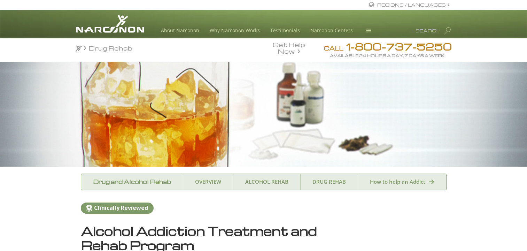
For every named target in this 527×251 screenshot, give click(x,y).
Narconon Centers (331, 30)
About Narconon (180, 30)
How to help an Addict (397, 181)
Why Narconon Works (235, 30)
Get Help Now (289, 47)
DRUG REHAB (329, 181)
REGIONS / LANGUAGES (411, 5)
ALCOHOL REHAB (266, 181)
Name (346, 240)
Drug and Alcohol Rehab (132, 181)
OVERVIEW (208, 181)
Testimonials (285, 30)
